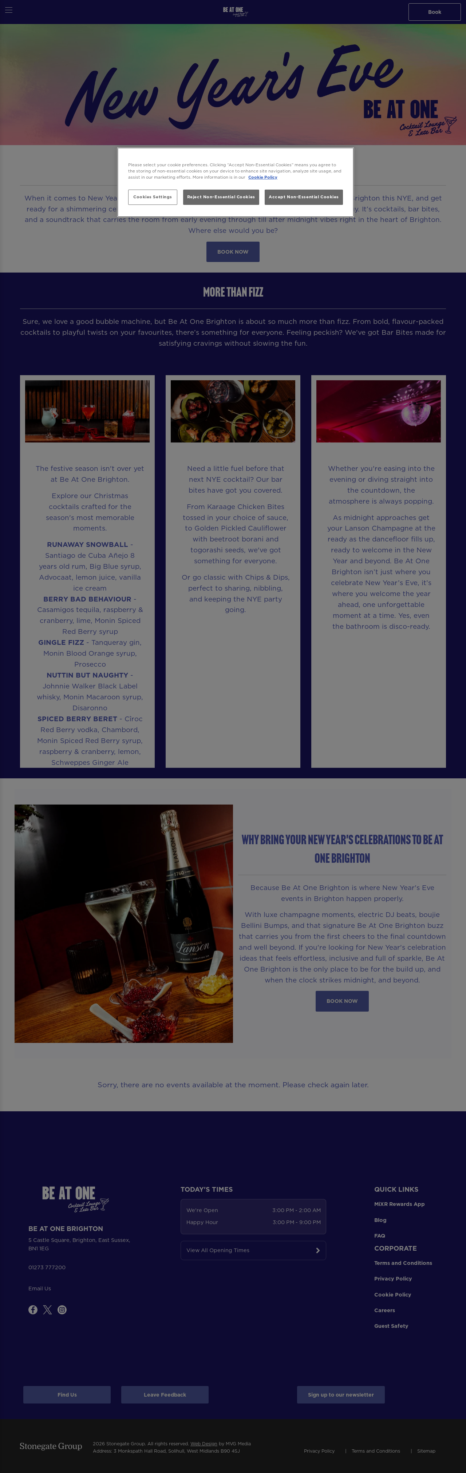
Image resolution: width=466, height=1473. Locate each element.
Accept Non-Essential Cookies (304, 197)
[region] (235, 182)
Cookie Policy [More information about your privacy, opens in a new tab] (262, 177)
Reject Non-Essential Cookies (221, 197)
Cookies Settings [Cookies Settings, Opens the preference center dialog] (152, 197)
